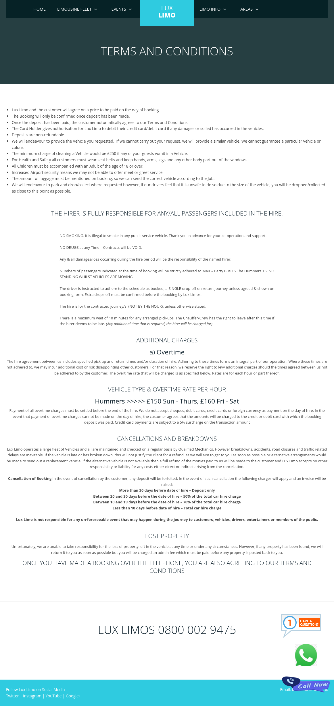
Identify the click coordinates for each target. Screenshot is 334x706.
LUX (167, 11)
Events (118, 9)
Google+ (73, 696)
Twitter (12, 696)
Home (39, 9)
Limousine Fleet (74, 9)
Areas (246, 9)
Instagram (32, 696)
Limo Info (209, 9)
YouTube (54, 696)
